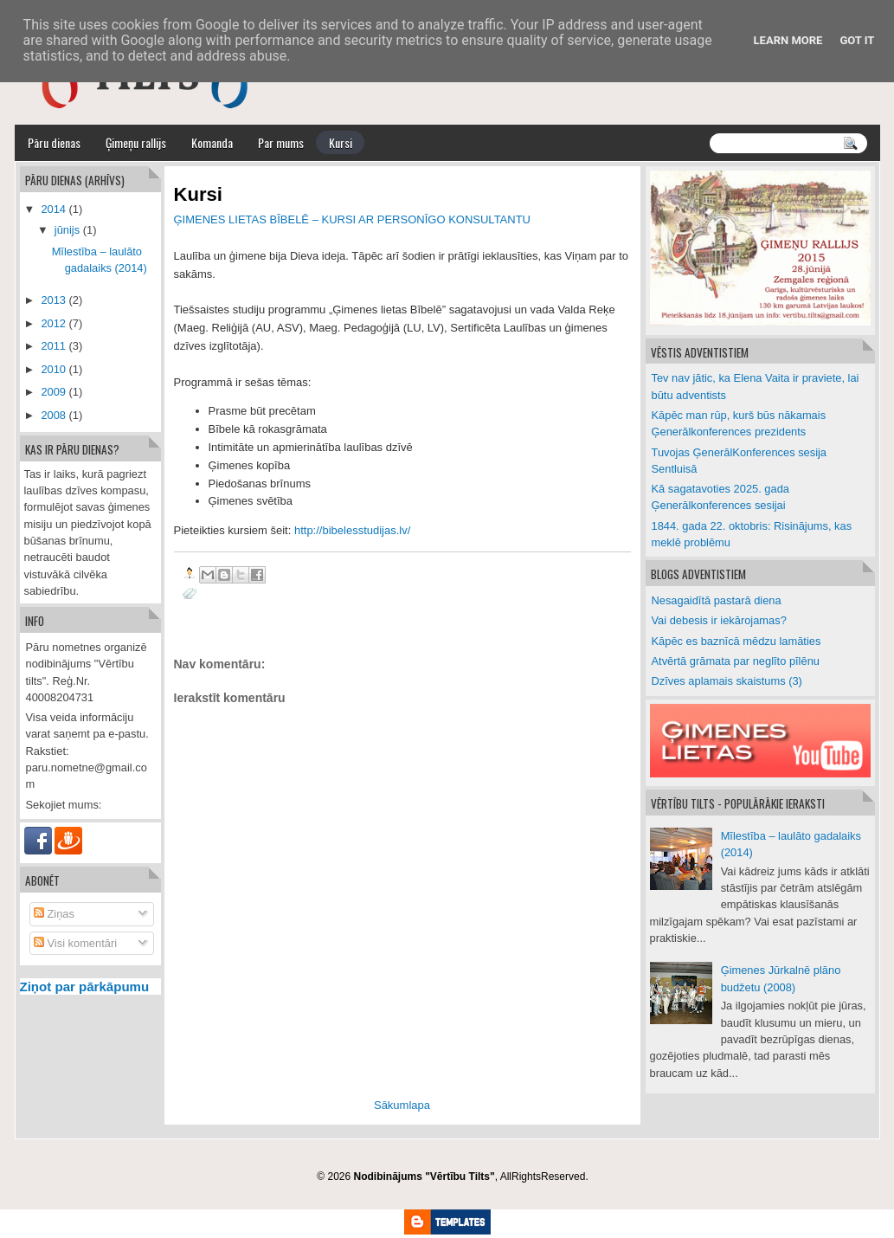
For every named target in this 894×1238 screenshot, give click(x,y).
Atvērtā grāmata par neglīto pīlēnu (736, 660)
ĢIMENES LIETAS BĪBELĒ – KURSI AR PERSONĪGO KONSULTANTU (352, 219)
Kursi (340, 142)
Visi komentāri (75, 943)
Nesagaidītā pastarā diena (716, 600)
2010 (53, 369)
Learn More (788, 40)
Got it (856, 40)
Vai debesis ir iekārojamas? (719, 620)
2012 (53, 323)
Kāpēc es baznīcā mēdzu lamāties (736, 641)
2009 (53, 391)
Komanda (212, 142)
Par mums (281, 142)
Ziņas (54, 913)
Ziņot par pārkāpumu (85, 986)
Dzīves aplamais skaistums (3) (727, 680)
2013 (53, 299)
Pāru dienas (54, 142)
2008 (53, 415)
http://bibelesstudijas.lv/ (352, 530)
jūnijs (67, 229)
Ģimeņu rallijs (136, 142)
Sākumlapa (402, 1105)
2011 (53, 345)
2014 (53, 209)
